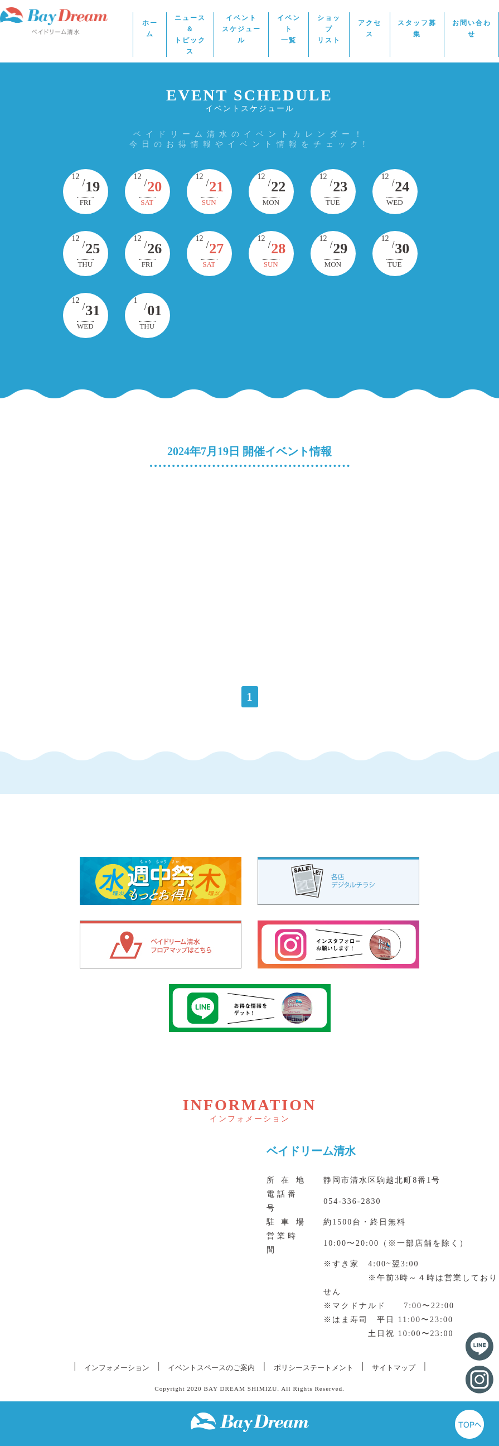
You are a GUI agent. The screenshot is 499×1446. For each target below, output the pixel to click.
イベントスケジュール (241, 29)
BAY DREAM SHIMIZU (241, 1388)
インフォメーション (116, 1367)
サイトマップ (393, 1367)
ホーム (150, 28)
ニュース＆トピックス (190, 34)
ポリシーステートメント (313, 1367)
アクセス (369, 28)
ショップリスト (329, 29)
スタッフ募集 (417, 28)
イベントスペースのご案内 (211, 1367)
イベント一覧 (289, 29)
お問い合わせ (471, 28)
